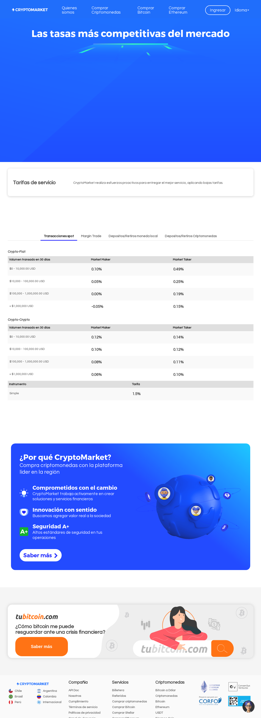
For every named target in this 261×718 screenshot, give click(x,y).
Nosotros (75, 695)
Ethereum (162, 707)
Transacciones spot (59, 236)
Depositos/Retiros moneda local (133, 236)
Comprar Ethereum (178, 10)
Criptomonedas (166, 695)
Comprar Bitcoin (146, 10)
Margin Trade (91, 236)
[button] (242, 10)
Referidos (119, 695)
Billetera (118, 690)
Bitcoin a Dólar (165, 690)
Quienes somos (69, 10)
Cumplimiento (78, 701)
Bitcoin (160, 701)
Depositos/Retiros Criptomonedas (191, 236)
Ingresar (218, 10)
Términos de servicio (83, 707)
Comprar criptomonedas (129, 701)
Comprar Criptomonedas (106, 10)
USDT (159, 712)
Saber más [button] (41, 646)
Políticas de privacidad (84, 712)
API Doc (74, 690)
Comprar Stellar (123, 712)
